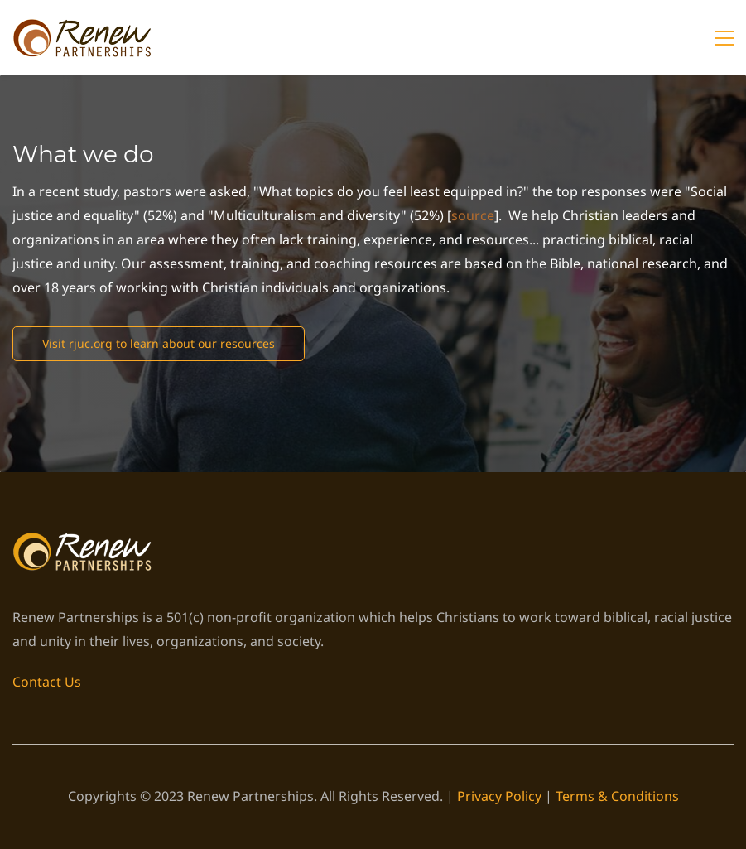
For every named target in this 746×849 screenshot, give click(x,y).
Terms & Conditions (617, 796)
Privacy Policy (499, 796)
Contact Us (46, 682)
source (472, 215)
